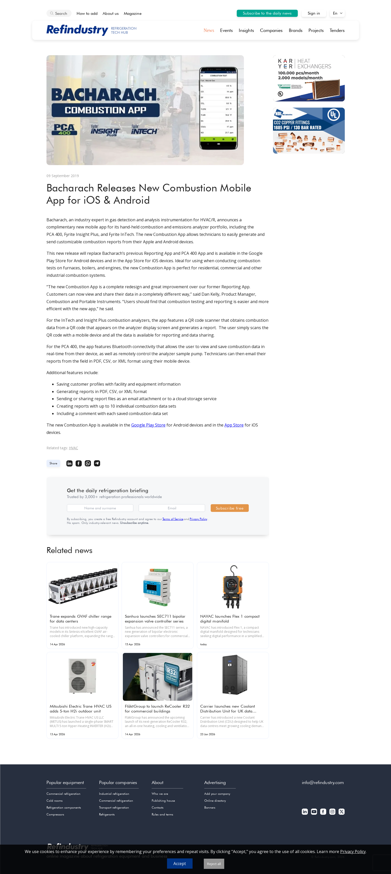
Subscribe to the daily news (267, 13)
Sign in (314, 13)
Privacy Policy (198, 519)
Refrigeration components (63, 807)
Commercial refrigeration (63, 794)
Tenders (337, 30)
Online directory (215, 800)
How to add (87, 13)
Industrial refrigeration (114, 794)
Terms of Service (172, 519)
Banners (209, 807)
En (335, 13)
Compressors (55, 814)
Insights (246, 30)
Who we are (160, 794)
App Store (234, 425)
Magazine (132, 13)
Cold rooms (54, 800)
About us (111, 13)
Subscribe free (230, 508)
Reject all (214, 863)
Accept (179, 863)
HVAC (73, 447)
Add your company (217, 794)
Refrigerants (107, 814)
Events (226, 30)
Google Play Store (148, 425)
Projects (316, 30)
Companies (271, 30)
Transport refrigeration (114, 807)
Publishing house (163, 800)
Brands (296, 30)
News (209, 30)
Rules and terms (162, 814)
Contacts (157, 807)
